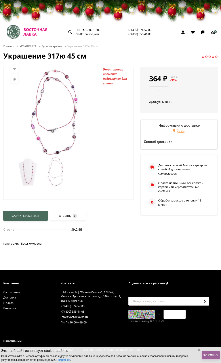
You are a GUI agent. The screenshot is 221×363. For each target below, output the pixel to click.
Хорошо (210, 355)
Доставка (9, 297)
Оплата (8, 303)
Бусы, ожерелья (52, 46)
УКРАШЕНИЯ (28, 46)
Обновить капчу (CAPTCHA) (146, 321)
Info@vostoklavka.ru (74, 317)
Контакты (10, 308)
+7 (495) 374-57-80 (139, 30)
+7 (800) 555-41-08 (139, 34)
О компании (11, 292)
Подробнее (63, 359)
